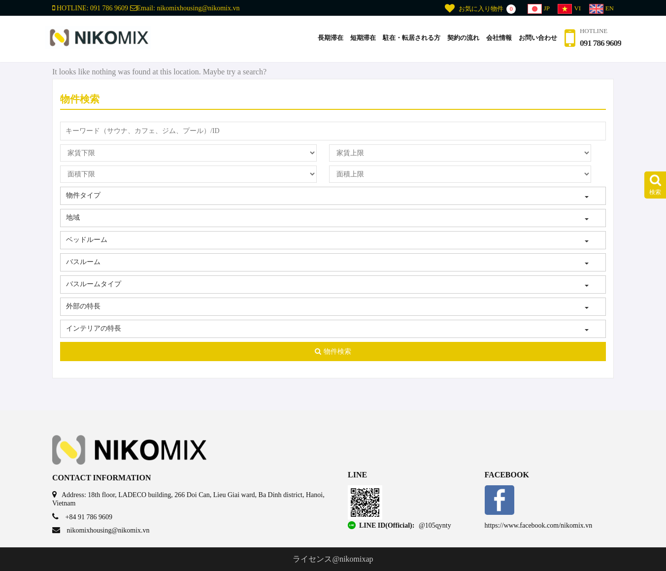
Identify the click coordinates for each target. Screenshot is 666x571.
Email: (185, 8)
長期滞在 (329, 38)
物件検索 (333, 351)
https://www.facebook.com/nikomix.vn (539, 525)
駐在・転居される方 (410, 38)
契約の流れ (462, 38)
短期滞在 (361, 38)
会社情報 (497, 38)
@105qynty (435, 525)
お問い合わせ (536, 38)
